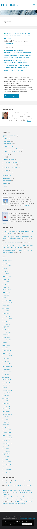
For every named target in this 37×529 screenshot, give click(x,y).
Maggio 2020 (5, 279)
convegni (5, 138)
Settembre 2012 (7, 372)
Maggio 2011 (5, 395)
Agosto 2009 (5, 446)
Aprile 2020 (5, 282)
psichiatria (7, 67)
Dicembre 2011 (6, 385)
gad (28, 60)
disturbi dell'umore (8, 146)
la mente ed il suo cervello (24, 36)
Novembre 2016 (7, 319)
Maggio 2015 (5, 337)
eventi (4, 157)
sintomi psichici (22, 67)
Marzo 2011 (5, 401)
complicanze (13, 55)
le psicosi (5, 170)
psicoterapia (14, 67)
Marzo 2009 (5, 459)
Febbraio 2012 (6, 380)
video (4, 186)
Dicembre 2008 (6, 467)
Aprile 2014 (5, 348)
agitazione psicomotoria (9, 136)
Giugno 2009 (6, 451)
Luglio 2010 (5, 417)
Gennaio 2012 (6, 382)
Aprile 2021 (5, 274)
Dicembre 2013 (6, 353)
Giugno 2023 (6, 263)
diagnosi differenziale (25, 57)
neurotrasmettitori (14, 65)
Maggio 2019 (5, 287)
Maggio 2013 (5, 361)
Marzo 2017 (5, 311)
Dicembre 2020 (6, 276)
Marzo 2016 (5, 329)
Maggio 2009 (5, 454)
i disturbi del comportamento (23, 33)
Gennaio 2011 (6, 406)
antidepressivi (18, 52)
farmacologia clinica (8, 159)
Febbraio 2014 (6, 350)
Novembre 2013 (7, 356)
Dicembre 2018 (6, 292)
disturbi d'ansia (9, 33)
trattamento (13, 70)
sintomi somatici (7, 178)
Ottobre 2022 (6, 268)
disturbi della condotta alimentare (12, 149)
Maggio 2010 (5, 422)
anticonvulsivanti (8, 52)
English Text (5, 154)
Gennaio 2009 (6, 464)
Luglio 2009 (5, 448)
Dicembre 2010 (6, 409)
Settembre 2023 (7, 260)
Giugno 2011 (6, 393)
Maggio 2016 (5, 327)
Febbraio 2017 (6, 313)
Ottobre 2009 (6, 440)
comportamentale (23, 55)
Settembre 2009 (7, 443)
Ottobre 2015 (6, 335)
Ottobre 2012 (6, 369)
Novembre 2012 (7, 366)
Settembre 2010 (7, 414)
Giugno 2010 (6, 419)
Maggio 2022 (5, 271)
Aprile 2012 (5, 377)
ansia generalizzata (11, 50)
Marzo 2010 (5, 427)
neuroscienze (7, 38)
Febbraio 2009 (6, 462)
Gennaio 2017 (6, 316)
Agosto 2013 (5, 358)
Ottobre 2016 (6, 321)
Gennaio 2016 (6, 332)
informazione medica (10, 36)
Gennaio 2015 (6, 340)
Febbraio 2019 (6, 290)
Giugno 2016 (6, 324)
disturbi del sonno (7, 144)
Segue (29, 121)
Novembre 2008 (7, 470)
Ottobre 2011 (6, 387)
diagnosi (16, 57)
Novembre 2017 (7, 303)
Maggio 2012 (5, 374)
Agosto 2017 (5, 305)
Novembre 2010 (7, 411)
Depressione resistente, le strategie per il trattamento (17, 499)
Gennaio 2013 (6, 364)
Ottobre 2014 (6, 343)
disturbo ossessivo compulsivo (11, 151)
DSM (20, 60)
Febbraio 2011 (6, 403)
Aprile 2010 (5, 425)
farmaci (24, 60)
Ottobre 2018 (6, 295)
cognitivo (6, 55)
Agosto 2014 (5, 345)
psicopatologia (6, 175)
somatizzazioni (6, 181)
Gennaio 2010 (6, 433)
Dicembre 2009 (6, 435)
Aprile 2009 (5, 456)
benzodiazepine (27, 52)
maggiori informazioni (14, 524)
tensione (6, 70)
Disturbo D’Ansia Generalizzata (16, 41)
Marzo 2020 (5, 284)
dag (12, 57)
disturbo (15, 60)
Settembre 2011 (7, 390)
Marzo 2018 (5, 297)
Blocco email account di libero (11, 243)
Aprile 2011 (5, 398)
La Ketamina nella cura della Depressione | (14, 497)
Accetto (27, 524)
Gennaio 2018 (6, 300)
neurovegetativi (24, 65)
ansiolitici (20, 50)
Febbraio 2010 (6, 430)
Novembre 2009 (7, 438)
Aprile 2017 (5, 308)
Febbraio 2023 (6, 266)
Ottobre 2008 (6, 472)
